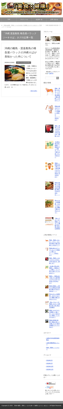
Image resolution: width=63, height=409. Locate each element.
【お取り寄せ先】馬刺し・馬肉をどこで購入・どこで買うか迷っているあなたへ (54, 270)
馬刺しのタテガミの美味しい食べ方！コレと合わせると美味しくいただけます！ (54, 314)
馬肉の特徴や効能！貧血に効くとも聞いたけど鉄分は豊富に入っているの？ (54, 324)
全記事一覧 (39, 19)
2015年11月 (49, 369)
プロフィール (24, 19)
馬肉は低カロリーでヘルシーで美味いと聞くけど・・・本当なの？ (57, 113)
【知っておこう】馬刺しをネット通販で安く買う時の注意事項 (57, 223)
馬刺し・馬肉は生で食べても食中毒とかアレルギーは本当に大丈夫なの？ (57, 170)
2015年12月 (49, 366)
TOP (9, 19)
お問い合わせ (54, 19)
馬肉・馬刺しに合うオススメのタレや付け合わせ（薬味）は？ (57, 131)
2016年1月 (49, 363)
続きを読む (34, 95)
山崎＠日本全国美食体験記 (23, 66)
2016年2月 (49, 360)
